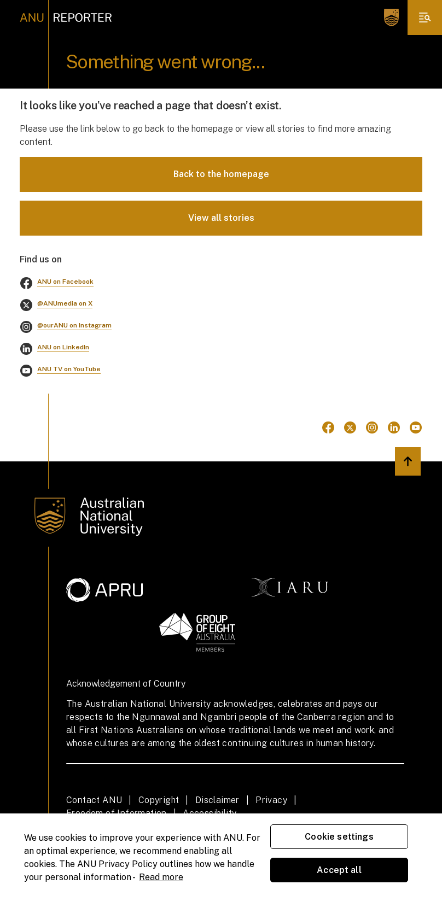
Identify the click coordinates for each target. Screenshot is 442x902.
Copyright (158, 800)
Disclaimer (217, 800)
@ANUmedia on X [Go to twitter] (64, 303)
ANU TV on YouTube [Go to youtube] (69, 369)
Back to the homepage (221, 174)
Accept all (339, 870)
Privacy (271, 800)
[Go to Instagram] (372, 427)
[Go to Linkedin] (393, 427)
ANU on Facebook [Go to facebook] (65, 281)
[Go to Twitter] (350, 427)
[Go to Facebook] (328, 427)
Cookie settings (339, 836)
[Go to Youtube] (415, 427)
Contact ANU (94, 800)
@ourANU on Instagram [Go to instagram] (74, 325)
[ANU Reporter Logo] (66, 17)
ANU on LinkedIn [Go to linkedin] (63, 347)
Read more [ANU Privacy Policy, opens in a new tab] (161, 877)
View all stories (221, 218)
